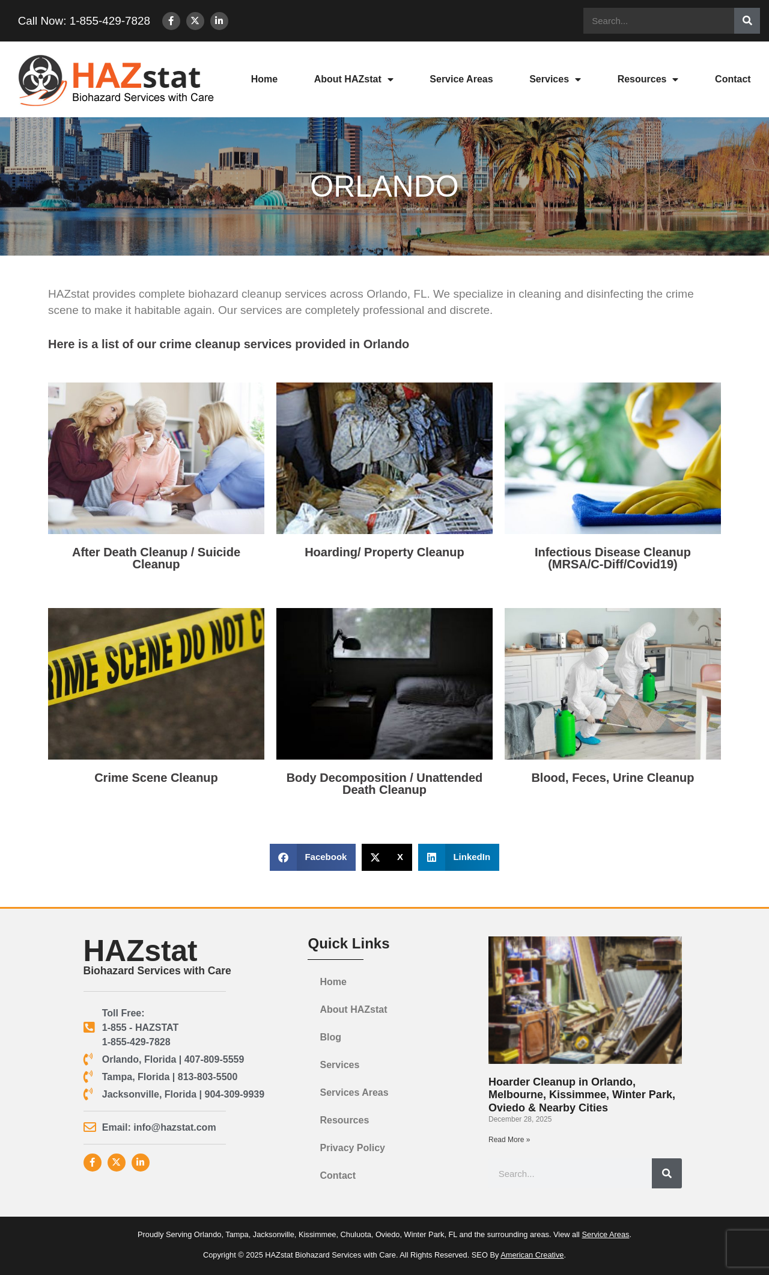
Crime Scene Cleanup (156, 777)
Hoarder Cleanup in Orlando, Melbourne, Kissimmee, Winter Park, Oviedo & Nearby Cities (581, 1095)
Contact (733, 79)
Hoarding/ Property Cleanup (384, 552)
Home (264, 79)
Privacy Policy (352, 1148)
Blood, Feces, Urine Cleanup (612, 777)
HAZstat (141, 951)
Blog (330, 1037)
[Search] (747, 21)
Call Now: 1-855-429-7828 (80, 21)
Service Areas (461, 79)
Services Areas (354, 1092)
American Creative (532, 1254)
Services (555, 79)
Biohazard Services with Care (157, 971)
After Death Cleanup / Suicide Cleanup (156, 558)
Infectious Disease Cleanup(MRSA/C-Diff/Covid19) (613, 558)
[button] (313, 857)
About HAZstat (354, 79)
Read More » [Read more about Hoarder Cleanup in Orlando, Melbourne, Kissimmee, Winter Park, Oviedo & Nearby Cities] (509, 1139)
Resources (648, 79)
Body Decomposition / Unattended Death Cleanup (385, 783)
